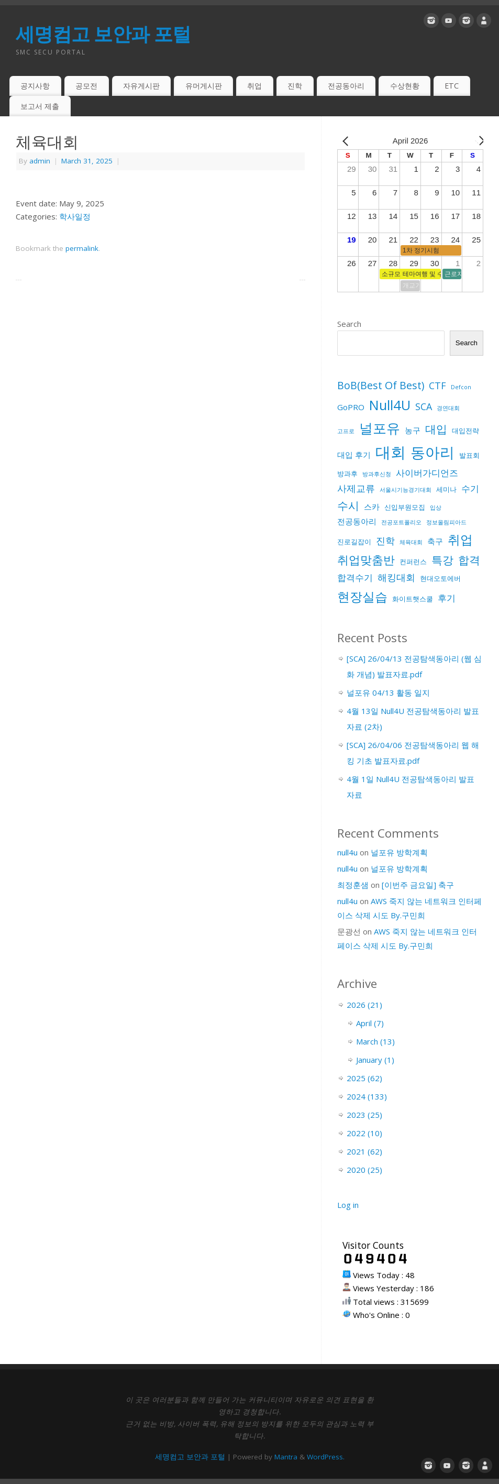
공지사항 (35, 86)
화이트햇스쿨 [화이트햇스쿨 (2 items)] (412, 598)
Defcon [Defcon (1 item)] (461, 387)
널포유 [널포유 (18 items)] (379, 428)
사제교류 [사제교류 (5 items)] (356, 488)
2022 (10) (364, 1133)
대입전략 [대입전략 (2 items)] (465, 430)
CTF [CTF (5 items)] (437, 385)
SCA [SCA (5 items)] (423, 406)
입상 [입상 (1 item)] (435, 507)
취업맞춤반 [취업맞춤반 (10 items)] (366, 559)
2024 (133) (367, 1096)
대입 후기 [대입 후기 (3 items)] (354, 454)
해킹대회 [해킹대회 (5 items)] (396, 577)
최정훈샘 (353, 885)
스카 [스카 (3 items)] (372, 506)
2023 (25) (364, 1114)
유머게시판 (203, 86)
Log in (348, 1205)
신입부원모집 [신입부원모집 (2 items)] (404, 507)
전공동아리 (346, 86)
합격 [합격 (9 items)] (469, 559)
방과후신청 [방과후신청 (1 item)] (376, 474)
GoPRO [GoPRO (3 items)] (350, 407)
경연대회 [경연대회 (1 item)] (448, 408)
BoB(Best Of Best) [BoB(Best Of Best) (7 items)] (380, 385)
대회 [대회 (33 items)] (390, 452)
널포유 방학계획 (399, 852)
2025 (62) (364, 1078)
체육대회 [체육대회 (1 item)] (411, 542)
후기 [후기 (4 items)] (447, 598)
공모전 (86, 86)
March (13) (375, 1041)
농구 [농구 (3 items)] (412, 430)
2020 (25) (364, 1169)
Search (349, 323)
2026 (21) (364, 1004)
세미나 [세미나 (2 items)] (446, 489)
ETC (452, 86)
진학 (294, 86)
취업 (254, 86)
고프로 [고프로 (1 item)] (345, 431)
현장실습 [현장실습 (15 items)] (362, 596)
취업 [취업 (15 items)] (460, 539)
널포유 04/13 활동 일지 (388, 692)
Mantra (285, 1456)
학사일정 (75, 216)
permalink (81, 248)
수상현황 (404, 86)
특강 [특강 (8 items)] (442, 560)
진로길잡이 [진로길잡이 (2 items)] (354, 541)
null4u (347, 852)
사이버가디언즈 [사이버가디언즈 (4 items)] (427, 473)
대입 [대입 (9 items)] (436, 428)
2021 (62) (364, 1151)
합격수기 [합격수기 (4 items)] (355, 577)
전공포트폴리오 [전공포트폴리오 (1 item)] (401, 522)
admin (39, 161)
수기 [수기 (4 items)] (470, 488)
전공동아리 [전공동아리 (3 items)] (356, 521)
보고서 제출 (39, 106)
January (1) (375, 1059)
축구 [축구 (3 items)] (435, 541)
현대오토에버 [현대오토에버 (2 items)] (440, 578)
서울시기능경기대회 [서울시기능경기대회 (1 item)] (405, 489)
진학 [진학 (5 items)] (385, 540)
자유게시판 (141, 86)
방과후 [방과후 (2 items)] (347, 473)
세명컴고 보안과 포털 (103, 34)
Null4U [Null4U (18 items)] (390, 405)
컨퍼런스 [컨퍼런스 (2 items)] (413, 561)
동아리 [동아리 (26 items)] (432, 452)
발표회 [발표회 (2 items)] (469, 455)
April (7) (370, 1023)
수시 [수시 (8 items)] (348, 505)
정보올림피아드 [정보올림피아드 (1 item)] (446, 522)
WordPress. (326, 1456)
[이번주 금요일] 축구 (418, 885)
